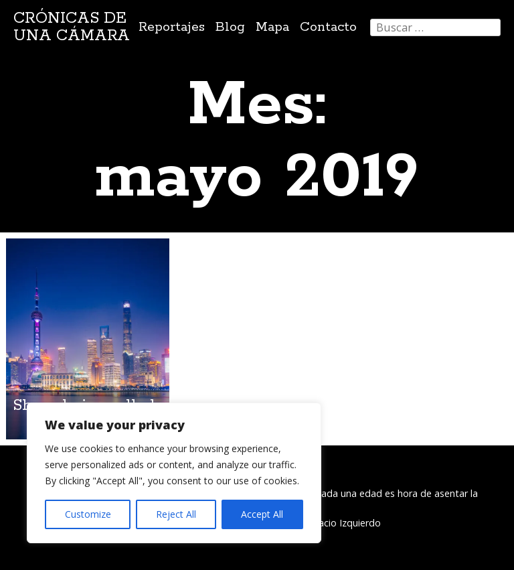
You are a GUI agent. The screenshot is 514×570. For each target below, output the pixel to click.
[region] (174, 473)
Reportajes (172, 27)
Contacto (328, 27)
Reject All (176, 514)
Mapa (272, 27)
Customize (88, 514)
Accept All (262, 514)
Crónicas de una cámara (71, 27)
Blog (230, 27)
